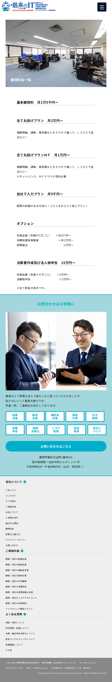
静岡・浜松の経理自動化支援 (19, 592)
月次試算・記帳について (17, 628)
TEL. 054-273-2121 (88, 662)
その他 (9, 650)
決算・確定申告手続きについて (20, 633)
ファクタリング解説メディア (19, 608)
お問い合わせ (12, 545)
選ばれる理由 (12, 523)
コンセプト (11, 495)
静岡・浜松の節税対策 (16, 575)
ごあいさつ (11, 490)
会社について (16, 482)
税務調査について (14, 644)
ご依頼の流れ (12, 517)
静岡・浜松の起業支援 (16, 558)
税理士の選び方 (13, 534)
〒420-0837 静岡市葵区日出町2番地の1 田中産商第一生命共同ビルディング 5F (41, 662)
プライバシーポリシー (16, 539)
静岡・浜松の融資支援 (16, 564)
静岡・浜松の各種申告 (16, 586)
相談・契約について (15, 622)
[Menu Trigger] (101, 7)
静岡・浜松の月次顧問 (16, 581)
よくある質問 (16, 614)
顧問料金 (10, 528)
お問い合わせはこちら (56, 446)
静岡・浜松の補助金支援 (17, 570)
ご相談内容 (11, 506)
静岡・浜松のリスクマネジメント (21, 597)
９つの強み (11, 501)
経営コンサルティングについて (20, 639)
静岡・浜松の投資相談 (16, 603)
